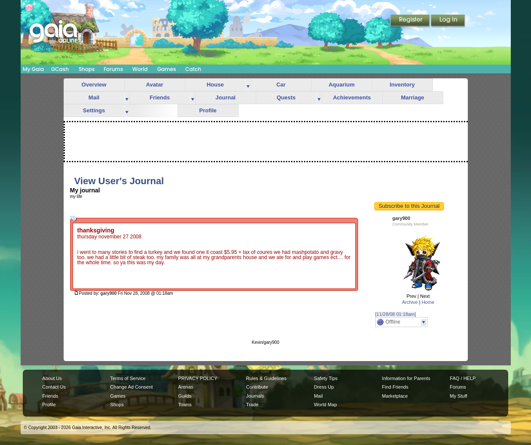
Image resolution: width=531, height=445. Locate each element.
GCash (60, 69)
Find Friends (395, 386)
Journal (225, 97)
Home (428, 302)
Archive (410, 302)
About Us (51, 378)
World (140, 69)
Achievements (352, 97)
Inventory (402, 84)
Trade (252, 404)
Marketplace (395, 396)
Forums (113, 69)
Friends (160, 97)
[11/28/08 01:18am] (395, 314)
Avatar (154, 84)
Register (410, 21)
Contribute (257, 386)
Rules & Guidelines (266, 378)
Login (448, 21)
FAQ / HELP (463, 378)
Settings (94, 110)
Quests (285, 97)
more (248, 85)
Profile (207, 110)
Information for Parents (406, 378)
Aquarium (341, 84)
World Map (325, 404)
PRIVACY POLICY (197, 378)
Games (166, 69)
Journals (255, 396)
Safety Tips (326, 378)
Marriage (412, 97)
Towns (184, 404)
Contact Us (54, 386)
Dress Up (324, 386)
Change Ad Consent (131, 386)
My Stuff (458, 396)
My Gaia (33, 69)
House (215, 84)
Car (281, 84)
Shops (87, 69)
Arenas (185, 386)
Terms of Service (127, 378)
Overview (94, 84)
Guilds (184, 396)
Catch (193, 69)
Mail (94, 97)
